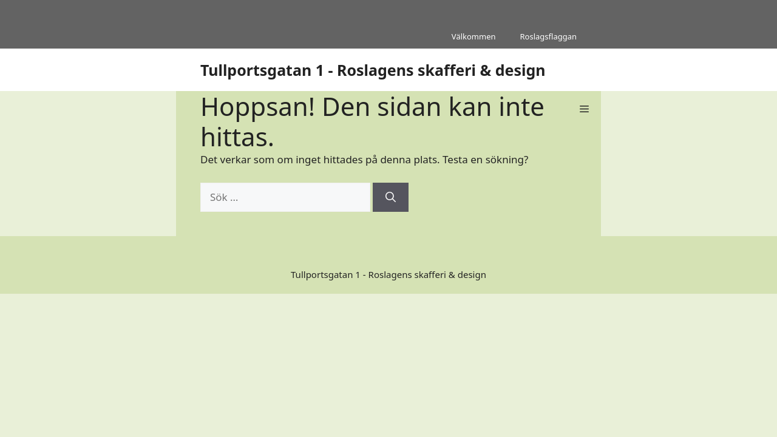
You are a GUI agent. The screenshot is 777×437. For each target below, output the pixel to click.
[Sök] (391, 197)
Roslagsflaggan (548, 36)
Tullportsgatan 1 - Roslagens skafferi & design (372, 69)
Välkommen (474, 36)
